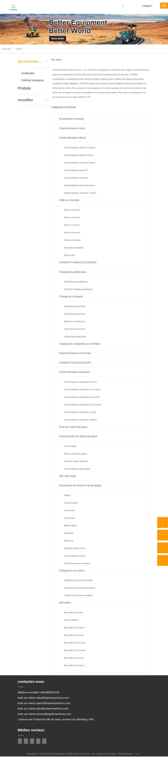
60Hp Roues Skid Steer (74, 321)
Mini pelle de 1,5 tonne (74, 665)
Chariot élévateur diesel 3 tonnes (79, 155)
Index (137, 754)
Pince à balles (70, 446)
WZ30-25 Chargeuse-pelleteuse (78, 289)
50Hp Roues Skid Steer (74, 314)
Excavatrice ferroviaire (71, 118)
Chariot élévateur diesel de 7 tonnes (80, 193)
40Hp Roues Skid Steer (74, 306)
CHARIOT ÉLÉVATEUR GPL (75, 362)
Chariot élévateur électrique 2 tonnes (80, 382)
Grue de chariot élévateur (73, 426)
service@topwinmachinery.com (53, 714)
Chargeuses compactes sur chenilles (79, 343)
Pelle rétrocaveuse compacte (77, 563)
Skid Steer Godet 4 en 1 (75, 548)
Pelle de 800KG (71, 620)
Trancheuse (69, 510)
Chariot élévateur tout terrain (75, 353)
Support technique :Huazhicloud (114, 754)
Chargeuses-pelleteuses (72, 272)
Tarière (67, 495)
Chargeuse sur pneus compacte (78, 595)
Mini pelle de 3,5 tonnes (74, 650)
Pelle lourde (69, 255)
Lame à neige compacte (75, 556)
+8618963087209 (49, 692)
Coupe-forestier (71, 503)
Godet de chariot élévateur (76, 461)
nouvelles (25, 100)
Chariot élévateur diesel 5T (76, 178)
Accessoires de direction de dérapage (80, 485)
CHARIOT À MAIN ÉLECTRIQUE (78, 262)
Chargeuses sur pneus (71, 570)
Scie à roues (69, 518)
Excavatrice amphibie (73, 248)
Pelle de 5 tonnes (72, 210)
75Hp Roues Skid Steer (74, 329)
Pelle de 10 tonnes (72, 240)
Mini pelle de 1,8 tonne (74, 628)
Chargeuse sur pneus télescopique (79, 588)
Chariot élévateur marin (72, 128)
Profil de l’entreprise (32, 80)
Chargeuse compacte (71, 296)
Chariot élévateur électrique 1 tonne (80, 412)
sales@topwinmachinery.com (52, 698)
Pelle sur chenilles (69, 200)
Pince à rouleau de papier (75, 454)
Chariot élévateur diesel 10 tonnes (79, 185)
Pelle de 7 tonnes (72, 225)
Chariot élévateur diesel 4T (76, 170)
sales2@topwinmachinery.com (53, 703)
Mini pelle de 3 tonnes (74, 658)
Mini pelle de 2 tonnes (74, 635)
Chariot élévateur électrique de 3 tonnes (82, 397)
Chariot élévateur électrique (74, 372)
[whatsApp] (162, 522)
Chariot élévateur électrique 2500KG (80, 420)
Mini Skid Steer (67, 476)
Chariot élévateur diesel (72, 137)
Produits (24, 88)
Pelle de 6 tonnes (72, 217)
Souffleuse (69, 533)
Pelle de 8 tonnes (72, 232)
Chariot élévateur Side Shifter (77, 469)
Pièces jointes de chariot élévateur (78, 436)
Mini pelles (65, 602)
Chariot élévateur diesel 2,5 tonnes (79, 148)
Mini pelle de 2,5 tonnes (74, 643)
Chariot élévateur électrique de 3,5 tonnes (83, 405)
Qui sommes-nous (31, 61)
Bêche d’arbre (70, 525)
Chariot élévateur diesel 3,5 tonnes (79, 163)
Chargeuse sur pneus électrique (78, 580)
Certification (28, 73)
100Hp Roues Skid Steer (75, 336)
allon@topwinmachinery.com (52, 709)
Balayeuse (68, 541)
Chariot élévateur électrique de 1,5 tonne (82, 389)
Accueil (6, 48)
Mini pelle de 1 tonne (73, 612)
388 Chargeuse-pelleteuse (76, 282)
